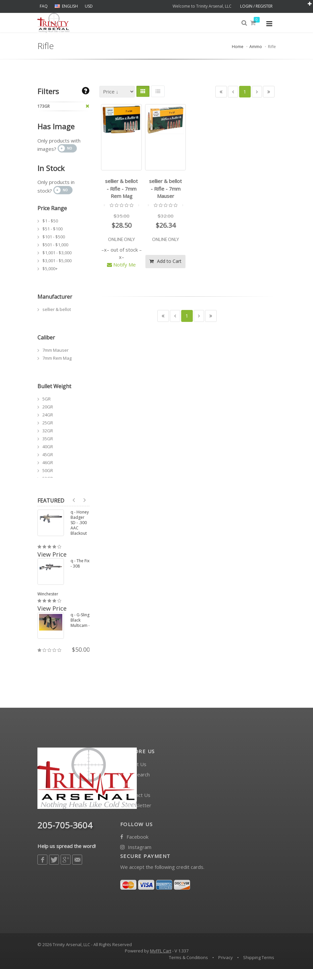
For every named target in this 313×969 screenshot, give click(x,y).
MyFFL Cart (160, 951)
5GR (46, 399)
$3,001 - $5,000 (57, 261)
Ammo (255, 46)
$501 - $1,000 (55, 245)
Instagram (135, 847)
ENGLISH (66, 6)
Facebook (134, 837)
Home (237, 46)
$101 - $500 (53, 237)
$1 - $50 (50, 221)
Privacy (225, 957)
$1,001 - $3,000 (57, 253)
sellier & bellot (56, 309)
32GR (47, 431)
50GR (47, 470)
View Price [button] (52, 554)
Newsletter (135, 805)
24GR (47, 415)
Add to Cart (165, 261)
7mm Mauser (55, 350)
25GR (47, 423)
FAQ (44, 6)
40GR (47, 447)
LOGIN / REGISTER (256, 6)
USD (89, 6)
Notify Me (121, 264)
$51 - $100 (52, 229)
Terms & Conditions (188, 957)
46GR (47, 462)
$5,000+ (50, 269)
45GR (47, 454)
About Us (133, 764)
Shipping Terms (258, 957)
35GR (47, 439)
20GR (47, 407)
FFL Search (135, 774)
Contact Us (135, 795)
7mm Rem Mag (57, 358)
